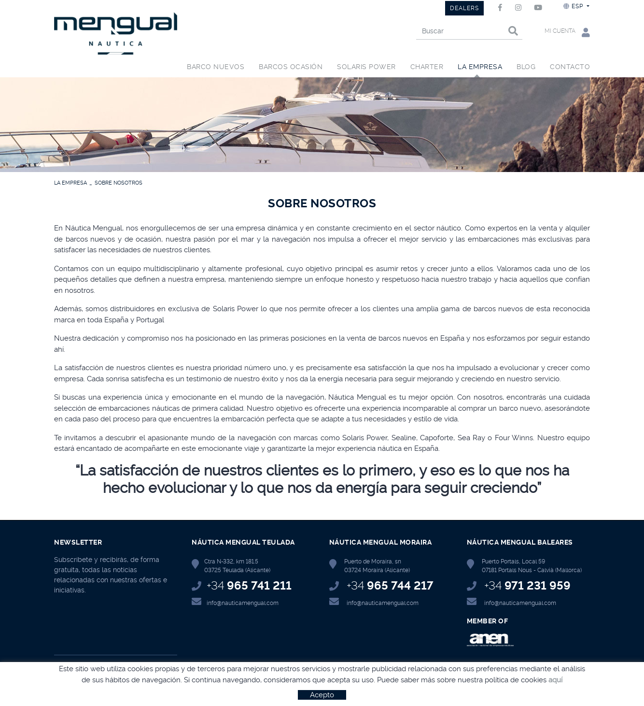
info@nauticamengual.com (243, 603)
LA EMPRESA (70, 183)
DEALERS (464, 8)
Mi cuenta (567, 32)
